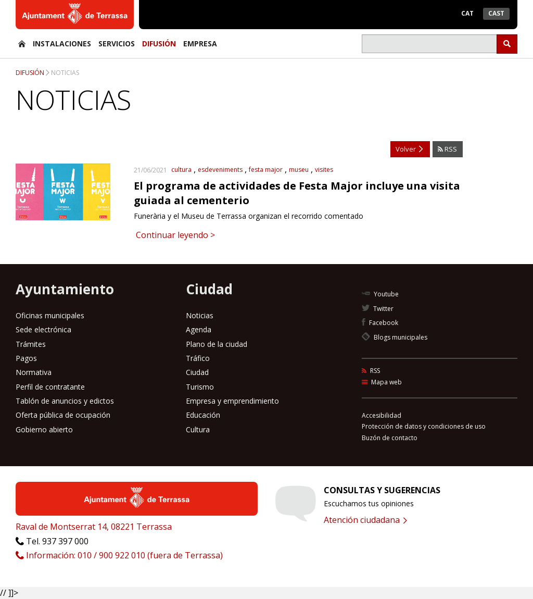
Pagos (26, 358)
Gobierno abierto (44, 429)
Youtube (380, 294)
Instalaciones (62, 43)
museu (299, 169)
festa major (266, 169)
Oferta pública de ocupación (63, 415)
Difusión (159, 43)
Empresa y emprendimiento (232, 401)
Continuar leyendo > (174, 235)
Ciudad (197, 372)
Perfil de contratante (50, 387)
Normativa (34, 372)
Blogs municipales (394, 337)
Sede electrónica (43, 329)
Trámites (31, 344)
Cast (496, 13)
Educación (203, 415)
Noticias (65, 72)
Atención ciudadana (365, 520)
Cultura (198, 429)
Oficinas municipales (50, 315)
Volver (409, 149)
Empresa (200, 43)
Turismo (200, 387)
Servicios (116, 43)
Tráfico (198, 358)
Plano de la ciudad (216, 344)
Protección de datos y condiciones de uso (424, 426)
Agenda (198, 329)
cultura (181, 169)
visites (324, 169)
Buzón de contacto (389, 437)
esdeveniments (220, 169)
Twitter (378, 308)
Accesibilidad (381, 415)
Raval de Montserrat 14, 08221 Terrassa (94, 526)
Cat (467, 13)
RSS (447, 149)
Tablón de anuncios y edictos (65, 401)
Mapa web (382, 382)
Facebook (380, 322)
